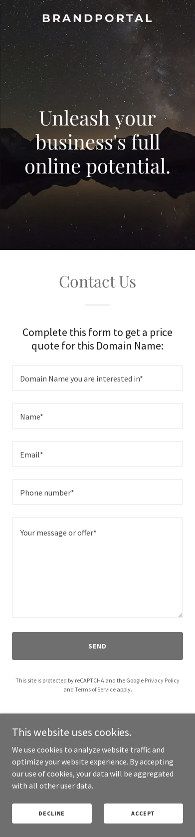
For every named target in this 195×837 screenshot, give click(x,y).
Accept (143, 813)
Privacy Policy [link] (162, 680)
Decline (51, 813)
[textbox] (97, 378)
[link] (97, 19)
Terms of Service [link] (95, 689)
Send (97, 646)
